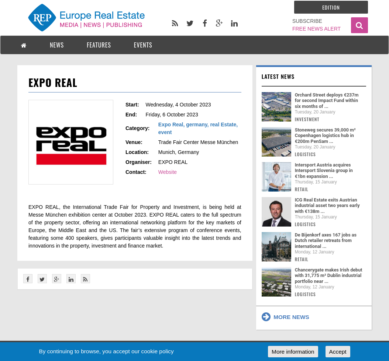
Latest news (278, 76)
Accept (338, 351)
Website (167, 172)
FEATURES (99, 45)
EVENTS (143, 45)
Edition (331, 7)
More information (293, 351)
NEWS (57, 45)
